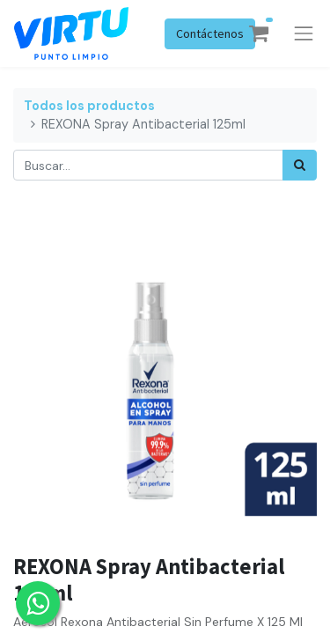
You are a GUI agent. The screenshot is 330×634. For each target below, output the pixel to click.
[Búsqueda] (299, 165)
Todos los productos (89, 106)
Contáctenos (210, 33)
